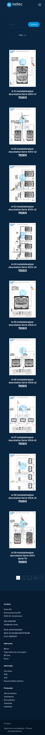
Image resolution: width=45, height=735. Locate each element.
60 (35, 578)
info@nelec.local (11, 624)
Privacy (29, 728)
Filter (21, 35)
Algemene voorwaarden (14, 728)
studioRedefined (15, 731)
